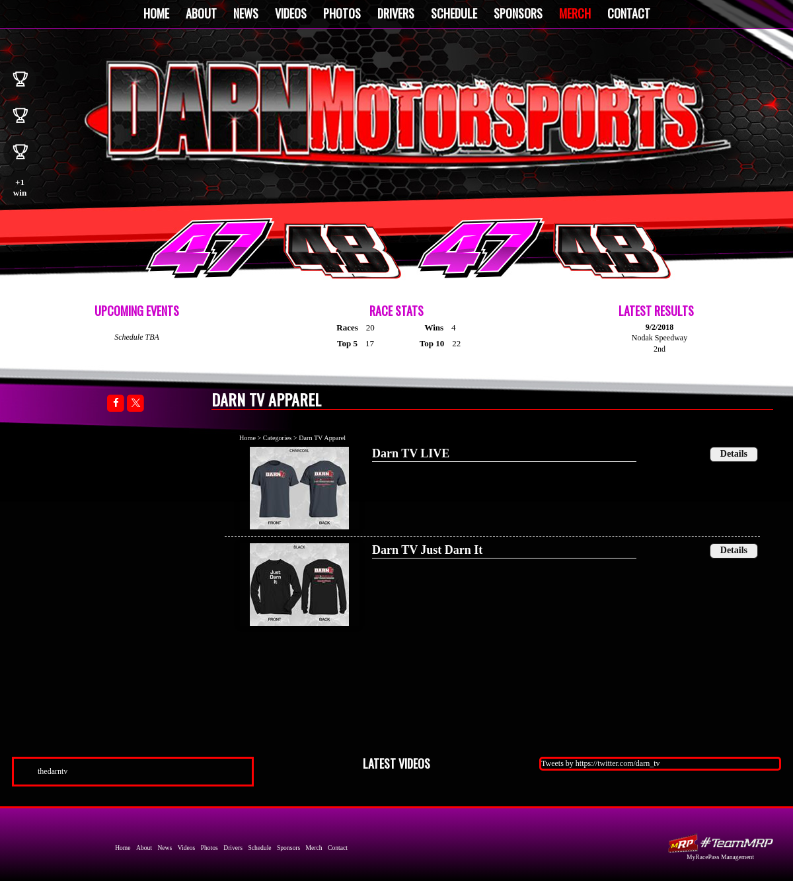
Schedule (454, 13)
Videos (291, 13)
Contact (628, 13)
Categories (277, 437)
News (245, 13)
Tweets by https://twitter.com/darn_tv (600, 763)
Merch (575, 13)
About (201, 13)
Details (733, 454)
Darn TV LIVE (410, 453)
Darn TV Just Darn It (427, 549)
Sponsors (518, 13)
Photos (342, 13)
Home (156, 13)
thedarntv (52, 771)
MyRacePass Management (720, 857)
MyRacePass (720, 843)
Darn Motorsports (409, 114)
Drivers (395, 13)
